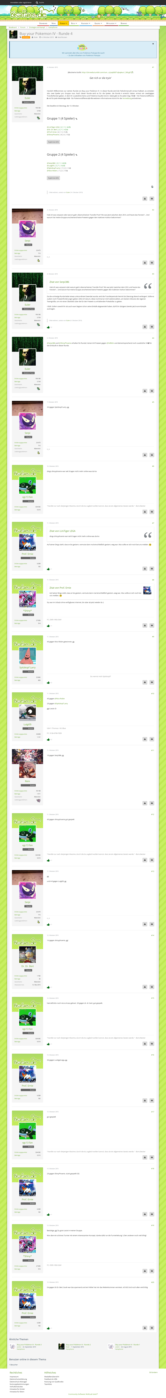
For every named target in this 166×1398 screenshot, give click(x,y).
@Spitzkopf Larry (53, 168)
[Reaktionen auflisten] (50, 327)
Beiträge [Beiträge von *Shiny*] (17, 623)
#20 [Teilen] (152, 1282)
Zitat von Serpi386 (59, 281)
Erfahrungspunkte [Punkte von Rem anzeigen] (21, 791)
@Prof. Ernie (51, 132)
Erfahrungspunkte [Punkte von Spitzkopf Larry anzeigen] (21, 677)
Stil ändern (153, 1372)
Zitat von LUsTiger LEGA (62, 530)
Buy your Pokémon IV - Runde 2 (78, 1344)
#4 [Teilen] (153, 338)
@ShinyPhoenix (53, 134)
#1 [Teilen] (153, 67)
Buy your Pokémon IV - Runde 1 (127, 1344)
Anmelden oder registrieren (21, 2)
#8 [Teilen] (153, 580)
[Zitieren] (152, 199)
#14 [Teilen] (152, 935)
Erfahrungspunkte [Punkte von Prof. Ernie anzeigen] (21, 563)
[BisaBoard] (83, 13)
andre (19, 1347)
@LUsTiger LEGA (53, 127)
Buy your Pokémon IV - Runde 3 (29, 1344)
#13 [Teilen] (152, 871)
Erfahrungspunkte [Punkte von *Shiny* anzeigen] (21, 620)
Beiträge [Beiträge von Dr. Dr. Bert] (17, 979)
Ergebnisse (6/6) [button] (53, 142)
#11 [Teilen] (152, 750)
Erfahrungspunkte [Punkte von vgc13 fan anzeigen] (21, 507)
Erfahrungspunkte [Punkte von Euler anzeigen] (21, 108)
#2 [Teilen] (153, 210)
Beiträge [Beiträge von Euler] (17, 111)
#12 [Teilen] (152, 814)
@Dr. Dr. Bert (52, 129)
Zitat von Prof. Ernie (60, 587)
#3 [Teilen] (153, 274)
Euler (36, 37)
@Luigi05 (50, 165)
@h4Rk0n (110, 343)
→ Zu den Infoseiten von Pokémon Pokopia (83, 55)
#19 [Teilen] (152, 1225)
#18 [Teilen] (152, 1168)
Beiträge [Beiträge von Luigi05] (17, 737)
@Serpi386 (51, 163)
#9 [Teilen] (153, 636)
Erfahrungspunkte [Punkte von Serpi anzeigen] (21, 250)
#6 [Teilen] (153, 466)
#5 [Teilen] (153, 402)
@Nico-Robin (52, 170)
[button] (153, 44)
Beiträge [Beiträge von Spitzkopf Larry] (17, 680)
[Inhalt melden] (145, 199)
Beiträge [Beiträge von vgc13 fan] (17, 510)
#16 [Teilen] (152, 1055)
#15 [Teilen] (152, 998)
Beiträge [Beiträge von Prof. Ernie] (17, 566)
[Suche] (39, 2)
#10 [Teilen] (152, 693)
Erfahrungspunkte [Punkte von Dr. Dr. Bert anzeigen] (21, 976)
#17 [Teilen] (152, 1112)
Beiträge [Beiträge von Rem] (17, 794)
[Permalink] (76, 118)
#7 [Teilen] (153, 523)
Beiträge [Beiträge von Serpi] (17, 253)
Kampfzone (21, 1349)
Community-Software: (83, 1394)
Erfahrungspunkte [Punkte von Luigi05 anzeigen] (21, 734)
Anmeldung (127, 98)
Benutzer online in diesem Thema (27, 1359)
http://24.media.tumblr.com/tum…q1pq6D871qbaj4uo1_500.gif (106, 72)
